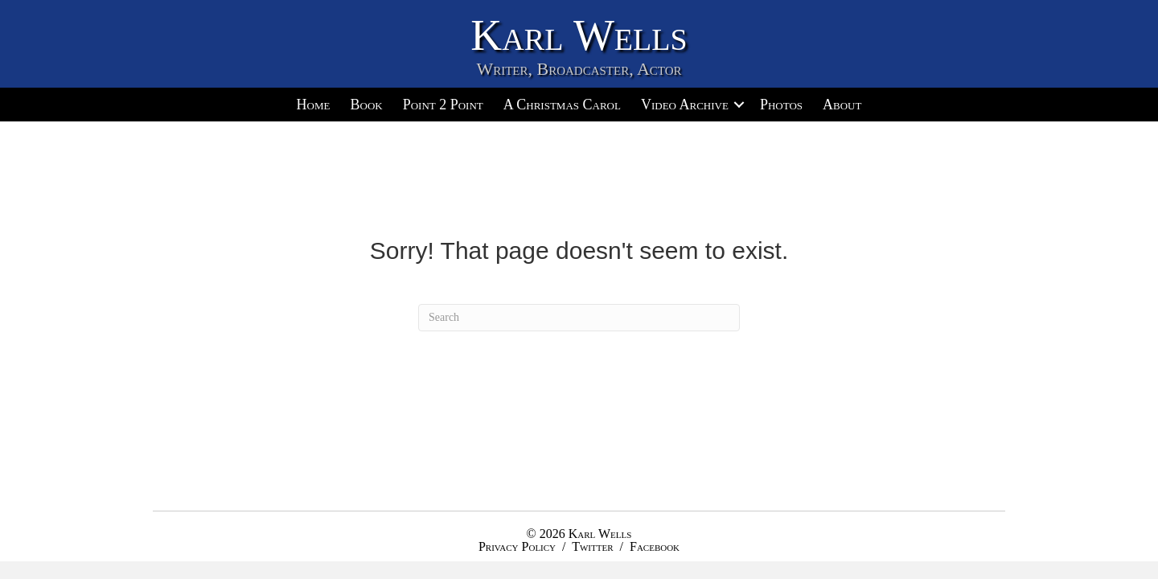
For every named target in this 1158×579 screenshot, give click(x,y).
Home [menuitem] (314, 104)
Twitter (592, 546)
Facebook (655, 546)
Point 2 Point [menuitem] (443, 104)
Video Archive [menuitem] (685, 104)
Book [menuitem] (366, 104)
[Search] (579, 317)
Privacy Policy (517, 546)
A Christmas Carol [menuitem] (562, 104)
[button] (739, 104)
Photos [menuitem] (781, 104)
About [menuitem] (842, 104)
